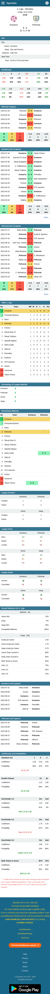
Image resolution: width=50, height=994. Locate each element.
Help (25, 954)
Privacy (25, 958)
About (25, 967)
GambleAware (25, 929)
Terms (25, 962)
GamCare (25, 938)
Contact (25, 971)
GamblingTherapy (25, 934)
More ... (47, 217)
